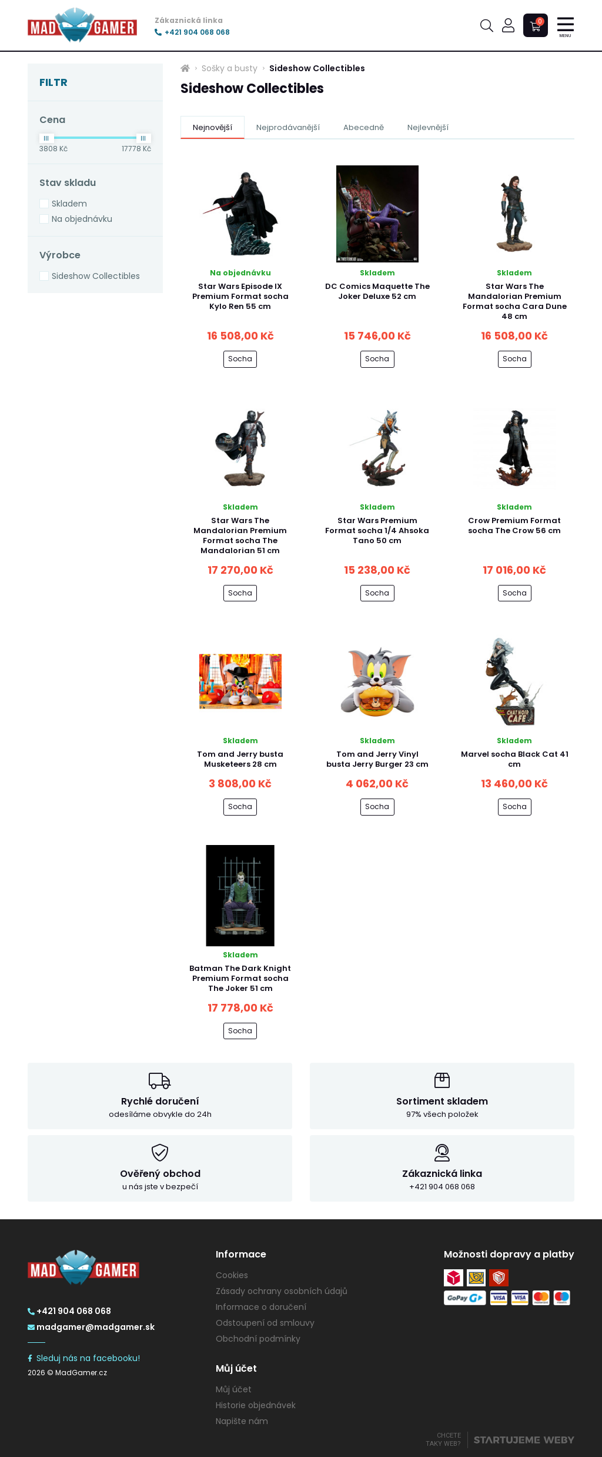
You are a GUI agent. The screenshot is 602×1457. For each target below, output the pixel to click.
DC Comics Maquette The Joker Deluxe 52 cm (377, 291)
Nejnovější (212, 127)
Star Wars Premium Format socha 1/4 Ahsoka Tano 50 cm (377, 530)
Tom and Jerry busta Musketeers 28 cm (240, 759)
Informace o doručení (261, 1307)
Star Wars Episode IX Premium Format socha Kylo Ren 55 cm (240, 296)
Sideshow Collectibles (96, 276)
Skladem (69, 203)
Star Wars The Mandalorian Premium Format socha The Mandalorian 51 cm (240, 535)
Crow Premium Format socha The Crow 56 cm (514, 525)
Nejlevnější (428, 127)
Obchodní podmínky (258, 1339)
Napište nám (242, 1421)
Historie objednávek (256, 1405)
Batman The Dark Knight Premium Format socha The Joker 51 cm (240, 978)
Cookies (232, 1275)
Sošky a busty (229, 68)
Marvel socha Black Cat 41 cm (514, 759)
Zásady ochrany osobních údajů (281, 1291)
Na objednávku (82, 219)
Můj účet (234, 1389)
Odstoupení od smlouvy (265, 1323)
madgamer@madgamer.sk (91, 1327)
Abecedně (363, 127)
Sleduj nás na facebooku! (84, 1358)
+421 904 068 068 (192, 32)
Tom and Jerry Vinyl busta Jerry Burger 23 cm (377, 759)
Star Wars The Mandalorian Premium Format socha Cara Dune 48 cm (515, 301)
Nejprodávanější (288, 127)
